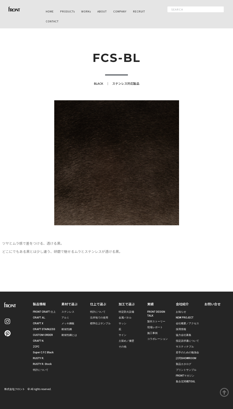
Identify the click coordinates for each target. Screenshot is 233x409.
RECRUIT (139, 11)
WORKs (86, 11)
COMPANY (120, 11)
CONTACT (52, 21)
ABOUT (102, 11)
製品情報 (39, 304)
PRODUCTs (67, 11)
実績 (150, 304)
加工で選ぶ (127, 304)
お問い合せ (212, 304)
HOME (50, 11)
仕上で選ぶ (98, 304)
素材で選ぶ (69, 304)
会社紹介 (182, 304)
